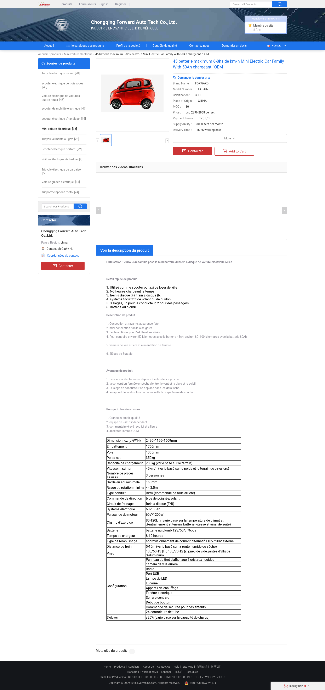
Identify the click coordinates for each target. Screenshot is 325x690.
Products (119, 667)
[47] (64, 108)
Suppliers (133, 667)
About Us (148, 667)
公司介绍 (201, 667)
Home (107, 667)
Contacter (63, 266)
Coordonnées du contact (63, 255)
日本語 (178, 672)
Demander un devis (234, 45)
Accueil (49, 45)
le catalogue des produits (85, 46)
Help (176, 667)
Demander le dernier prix (194, 77)
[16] (64, 118)
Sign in (103, 4)
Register (120, 4)
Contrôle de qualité (165, 45)
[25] (60, 139)
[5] (62, 171)
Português (192, 672)
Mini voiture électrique (78, 54)
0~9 (223, 677)
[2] (62, 159)
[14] (61, 182)
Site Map (188, 667)
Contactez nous (199, 45)
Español (166, 672)
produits (67, 4)
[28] (61, 73)
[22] (62, 149)
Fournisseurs (87, 4)
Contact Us (163, 667)
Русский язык (149, 672)
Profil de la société (128, 45)
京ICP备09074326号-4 (200, 683)
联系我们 (216, 667)
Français (274, 45)
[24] (60, 192)
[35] (59, 128)
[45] (62, 85)
